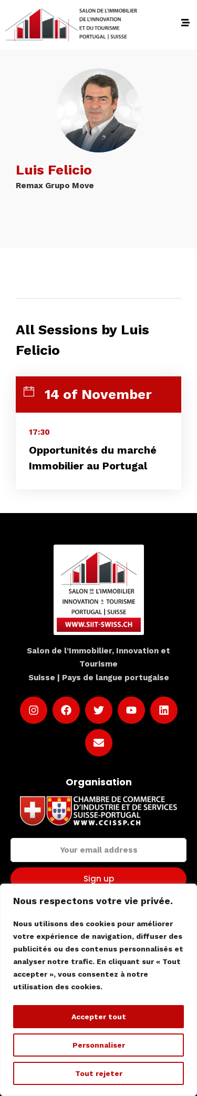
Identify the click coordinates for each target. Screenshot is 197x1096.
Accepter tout (98, 1016)
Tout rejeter (98, 1073)
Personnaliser (98, 1045)
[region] (98, 990)
